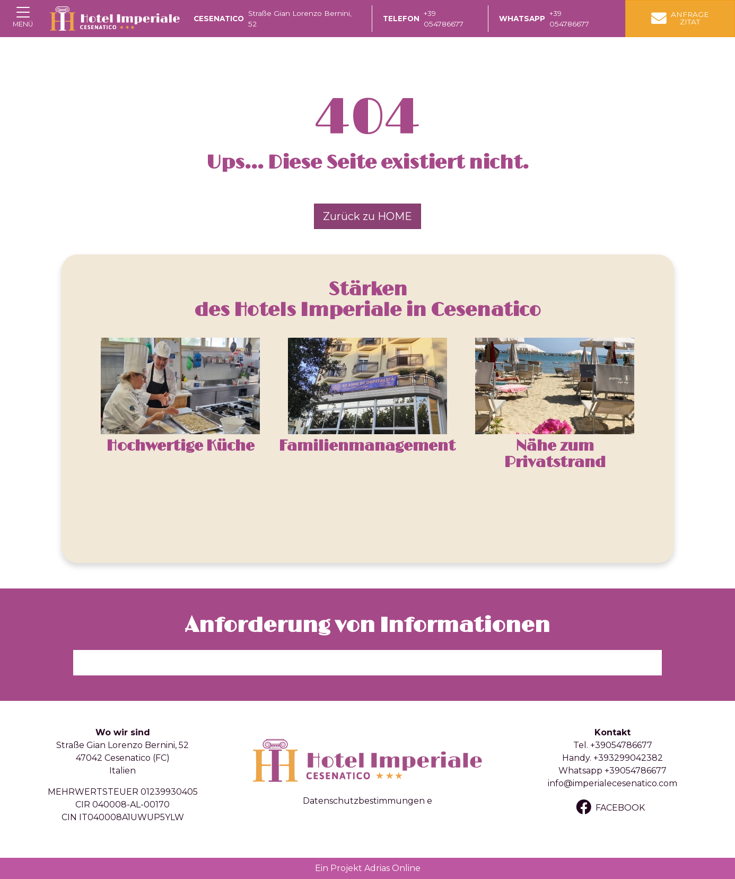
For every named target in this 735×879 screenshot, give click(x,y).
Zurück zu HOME (367, 216)
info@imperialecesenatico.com (612, 783)
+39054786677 (621, 745)
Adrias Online (392, 868)
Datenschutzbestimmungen (364, 801)
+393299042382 (628, 758)
